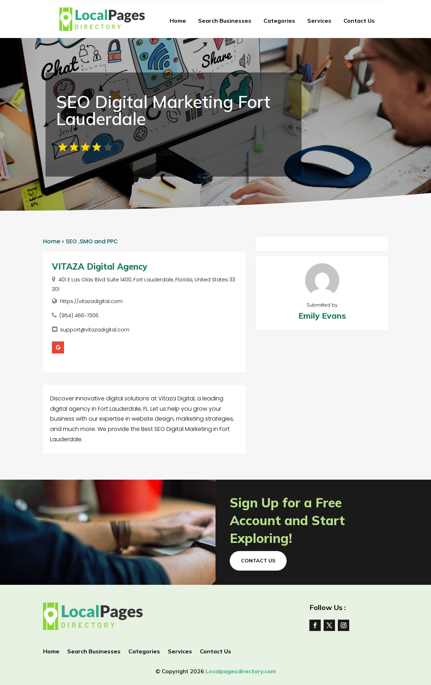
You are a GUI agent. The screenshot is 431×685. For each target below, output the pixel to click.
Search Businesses (224, 20)
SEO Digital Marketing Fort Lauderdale (163, 110)
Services (319, 20)
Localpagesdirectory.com (241, 671)
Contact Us (359, 20)
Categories (279, 20)
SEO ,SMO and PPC (92, 241)
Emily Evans (322, 316)
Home (178, 20)
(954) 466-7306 (79, 315)
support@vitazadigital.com (94, 329)
